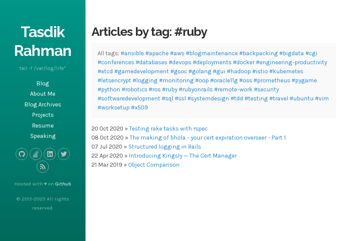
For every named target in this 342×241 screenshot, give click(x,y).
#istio (260, 71)
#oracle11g (224, 80)
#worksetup (114, 107)
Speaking (43, 136)
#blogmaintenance (212, 53)
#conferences (116, 62)
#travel (278, 98)
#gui (219, 71)
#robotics (134, 89)
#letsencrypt (114, 80)
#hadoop (239, 71)
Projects (43, 114)
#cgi (311, 53)
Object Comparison (154, 164)
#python (109, 89)
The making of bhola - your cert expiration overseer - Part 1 (208, 137)
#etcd (105, 71)
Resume (43, 125)
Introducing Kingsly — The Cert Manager (183, 155)
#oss (245, 80)
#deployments (212, 62)
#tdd (236, 98)
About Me (42, 93)
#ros (155, 89)
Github (63, 184)
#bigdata (291, 53)
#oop (202, 80)
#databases (151, 62)
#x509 (139, 107)
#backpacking (258, 53)
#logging (145, 80)
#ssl (180, 98)
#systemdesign (208, 98)
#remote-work (233, 89)
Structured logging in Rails (164, 146)
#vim (322, 98)
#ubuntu (302, 98)
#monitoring (176, 80)
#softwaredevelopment (129, 98)
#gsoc (178, 71)
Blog (42, 83)
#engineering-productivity (291, 62)
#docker (243, 62)
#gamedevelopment (141, 71)
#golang (199, 71)
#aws (177, 53)
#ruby (169, 89)
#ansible (132, 53)
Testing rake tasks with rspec (168, 128)
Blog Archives (42, 104)
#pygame (304, 80)
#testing (256, 98)
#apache (157, 53)
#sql (167, 98)
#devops (180, 62)
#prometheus (271, 80)
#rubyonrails (196, 89)
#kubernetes (286, 71)
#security (266, 89)
